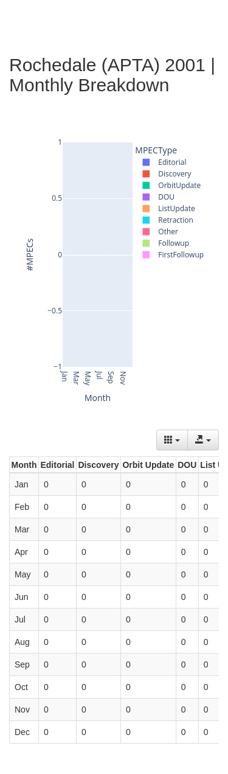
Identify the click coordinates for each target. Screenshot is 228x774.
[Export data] (203, 440)
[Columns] (172, 440)
